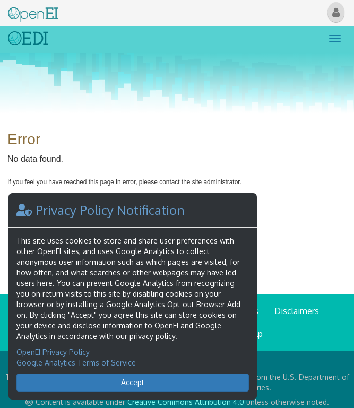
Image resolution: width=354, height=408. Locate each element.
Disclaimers (296, 311)
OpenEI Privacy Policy (53, 352)
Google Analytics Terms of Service (76, 362)
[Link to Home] (28, 39)
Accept (132, 382)
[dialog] (132, 296)
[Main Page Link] (33, 12)
